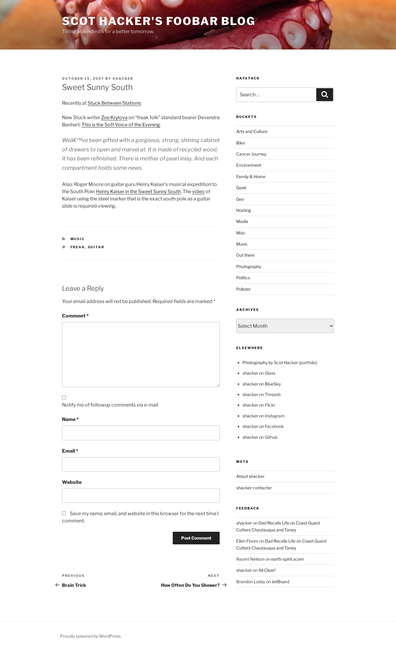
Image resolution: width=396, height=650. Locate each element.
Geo (240, 199)
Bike (240, 142)
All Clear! (266, 570)
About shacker (250, 476)
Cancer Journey (251, 153)
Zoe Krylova (114, 117)
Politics (243, 277)
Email (70, 451)
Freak (77, 247)
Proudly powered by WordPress (90, 636)
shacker (123, 78)
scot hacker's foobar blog (158, 21)
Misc (241, 232)
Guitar (96, 247)
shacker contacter (254, 487)
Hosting (243, 210)
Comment (75, 316)
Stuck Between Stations (114, 103)
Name (70, 419)
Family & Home (250, 176)
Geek (241, 187)
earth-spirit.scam (287, 559)
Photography (248, 266)
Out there (245, 255)
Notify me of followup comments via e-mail (110, 405)
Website (72, 482)
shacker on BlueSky (262, 383)
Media (242, 221)
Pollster (243, 289)
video (198, 191)
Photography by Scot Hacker (270, 362)
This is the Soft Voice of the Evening (121, 125)
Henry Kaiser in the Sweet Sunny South (138, 191)
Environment (248, 165)
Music (77, 239)
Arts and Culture (252, 131)
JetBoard (280, 581)
